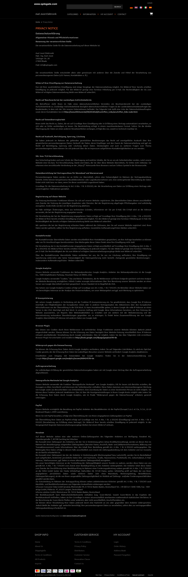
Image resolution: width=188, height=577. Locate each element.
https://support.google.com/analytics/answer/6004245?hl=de (68, 358)
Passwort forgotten (122, 555)
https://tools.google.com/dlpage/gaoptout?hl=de (96, 337)
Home (38, 22)
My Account (107, 14)
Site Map (99, 575)
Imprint (38, 563)
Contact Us (79, 563)
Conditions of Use (123, 575)
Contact (122, 14)
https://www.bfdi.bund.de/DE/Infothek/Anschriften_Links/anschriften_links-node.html (100, 112)
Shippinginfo (40, 550)
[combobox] (89, 6)
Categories (72, 14)
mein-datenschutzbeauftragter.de (74, 516)
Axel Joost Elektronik (48, 575)
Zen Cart (68, 575)
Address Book (120, 550)
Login (149, 3)
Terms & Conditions (43, 555)
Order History (120, 546)
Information (89, 14)
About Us (39, 546)
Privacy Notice (109, 575)
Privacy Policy (80, 546)
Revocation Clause (82, 559)
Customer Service (82, 555)
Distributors (79, 550)
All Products (40, 559)
